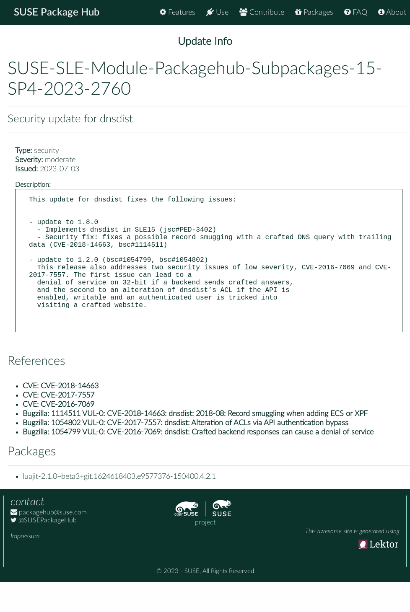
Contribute (261, 12)
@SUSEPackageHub (43, 550)
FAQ (355, 12)
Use (217, 12)
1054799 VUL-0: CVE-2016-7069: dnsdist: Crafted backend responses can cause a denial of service (212, 462)
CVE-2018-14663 (70, 416)
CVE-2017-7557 (67, 425)
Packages (314, 12)
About (392, 12)
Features (177, 12)
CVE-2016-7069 (67, 435)
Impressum (24, 566)
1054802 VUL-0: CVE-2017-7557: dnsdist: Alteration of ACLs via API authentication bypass (199, 453)
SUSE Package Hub (57, 13)
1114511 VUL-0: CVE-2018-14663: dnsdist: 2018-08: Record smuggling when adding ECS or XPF (209, 444)
